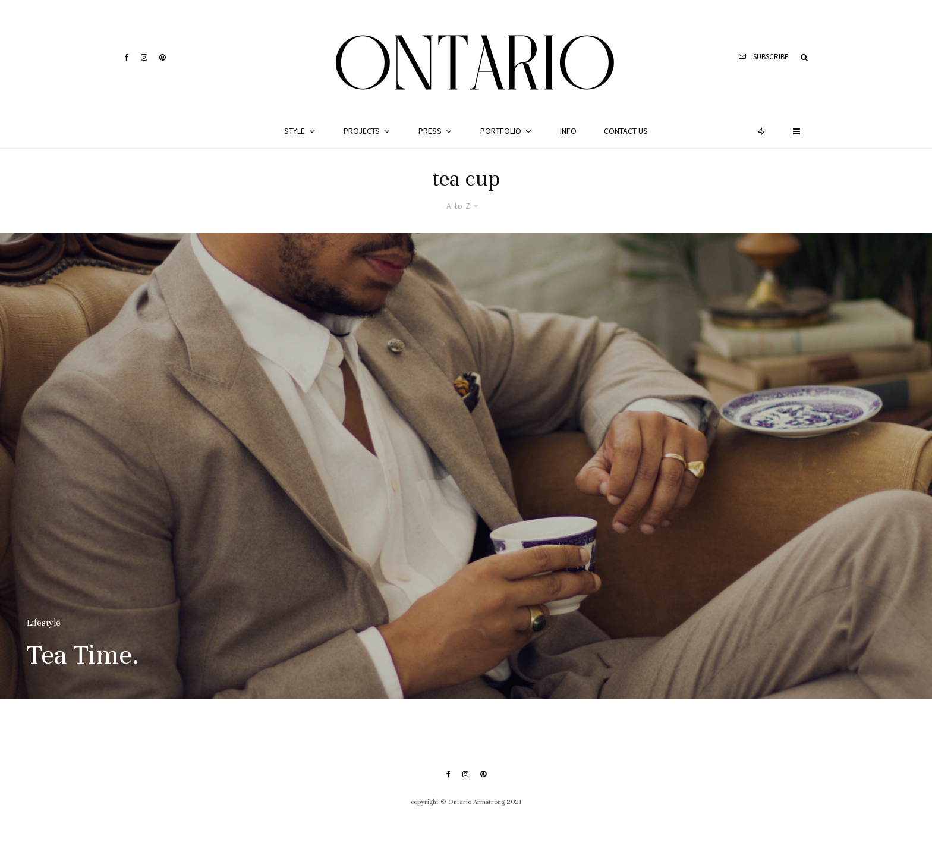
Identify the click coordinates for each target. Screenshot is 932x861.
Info (568, 130)
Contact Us (626, 130)
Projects (362, 130)
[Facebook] (126, 57)
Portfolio (500, 130)
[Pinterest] (162, 57)
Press (430, 130)
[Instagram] (144, 57)
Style (294, 130)
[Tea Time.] (466, 466)
